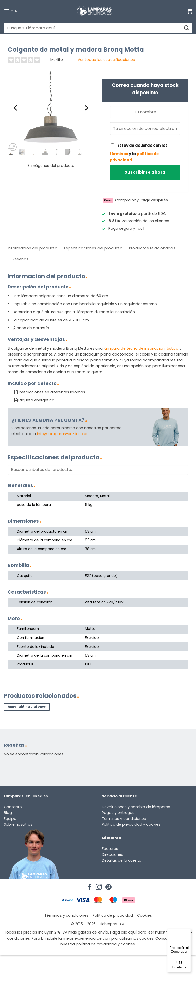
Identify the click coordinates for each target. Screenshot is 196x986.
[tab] (32, 248)
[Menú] (188, 932)
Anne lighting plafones (27, 707)
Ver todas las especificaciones (106, 59)
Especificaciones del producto (93, 248)
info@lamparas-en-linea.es (62, 433)
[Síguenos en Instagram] (98, 885)
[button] (11, 11)
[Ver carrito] (189, 11)
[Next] (86, 107)
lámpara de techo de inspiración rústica (141, 348)
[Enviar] (186, 28)
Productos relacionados (152, 248)
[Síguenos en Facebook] (88, 885)
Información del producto (32, 248)
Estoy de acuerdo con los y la (139, 153)
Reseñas (21, 259)
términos (119, 153)
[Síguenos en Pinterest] (107, 885)
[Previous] (15, 107)
